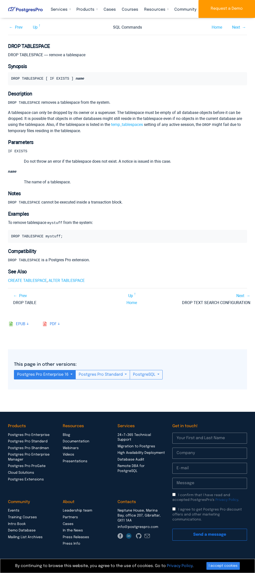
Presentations (75, 460)
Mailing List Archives (25, 536)
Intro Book (17, 523)
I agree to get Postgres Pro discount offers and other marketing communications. (207, 513)
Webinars (71, 447)
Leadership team (77, 510)
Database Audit (131, 459)
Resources (155, 9)
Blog (66, 434)
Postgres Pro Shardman (28, 447)
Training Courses (22, 516)
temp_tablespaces (127, 124)
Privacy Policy (226, 499)
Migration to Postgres (136, 445)
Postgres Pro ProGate (27, 465)
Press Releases (76, 536)
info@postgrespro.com (138, 526)
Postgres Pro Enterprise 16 (43, 374)
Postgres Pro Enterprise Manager (29, 456)
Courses (130, 9)
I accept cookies (223, 566)
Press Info (71, 543)
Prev (19, 27)
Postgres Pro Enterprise (29, 434)
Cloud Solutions (21, 472)
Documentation (76, 440)
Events (13, 510)
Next (236, 27)
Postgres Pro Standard (101, 374)
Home (217, 27)
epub (20, 323)
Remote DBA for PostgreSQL (131, 468)
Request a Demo (227, 8)
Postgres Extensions (26, 478)
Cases (110, 9)
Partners (70, 516)
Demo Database (22, 529)
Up (35, 27)
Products (85, 9)
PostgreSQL (144, 374)
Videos (68, 454)
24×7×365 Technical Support (134, 436)
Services (59, 9)
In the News (73, 529)
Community (185, 9)
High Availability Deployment (141, 452)
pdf (53, 323)
